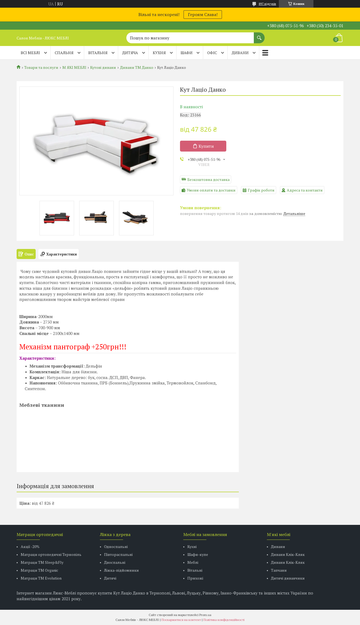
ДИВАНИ (240, 52)
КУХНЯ (159, 52)
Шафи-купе (197, 554)
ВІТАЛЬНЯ (98, 52)
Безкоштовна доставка (208, 179)
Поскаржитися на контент (181, 620)
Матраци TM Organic (39, 570)
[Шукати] (259, 35)
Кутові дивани (103, 67)
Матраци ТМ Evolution (41, 578)
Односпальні (116, 546)
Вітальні (194, 570)
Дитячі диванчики (288, 578)
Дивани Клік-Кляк (288, 554)
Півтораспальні (118, 554)
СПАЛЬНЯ (64, 52)
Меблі (192, 562)
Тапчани (279, 570)
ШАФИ (187, 52)
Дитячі (110, 578)
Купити (206, 146)
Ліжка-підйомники (121, 570)
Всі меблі (30, 52)
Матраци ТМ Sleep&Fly (42, 562)
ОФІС (212, 52)
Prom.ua (205, 615)
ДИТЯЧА (130, 52)
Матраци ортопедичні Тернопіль (51, 554)
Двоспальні (114, 562)
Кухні (192, 546)
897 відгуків (267, 4)
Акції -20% (30, 546)
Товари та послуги (41, 67)
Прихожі (195, 578)
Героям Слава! (203, 14)
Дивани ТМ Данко (136, 67)
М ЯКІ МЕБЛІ (74, 67)
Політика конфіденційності (224, 620)
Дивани (278, 546)
